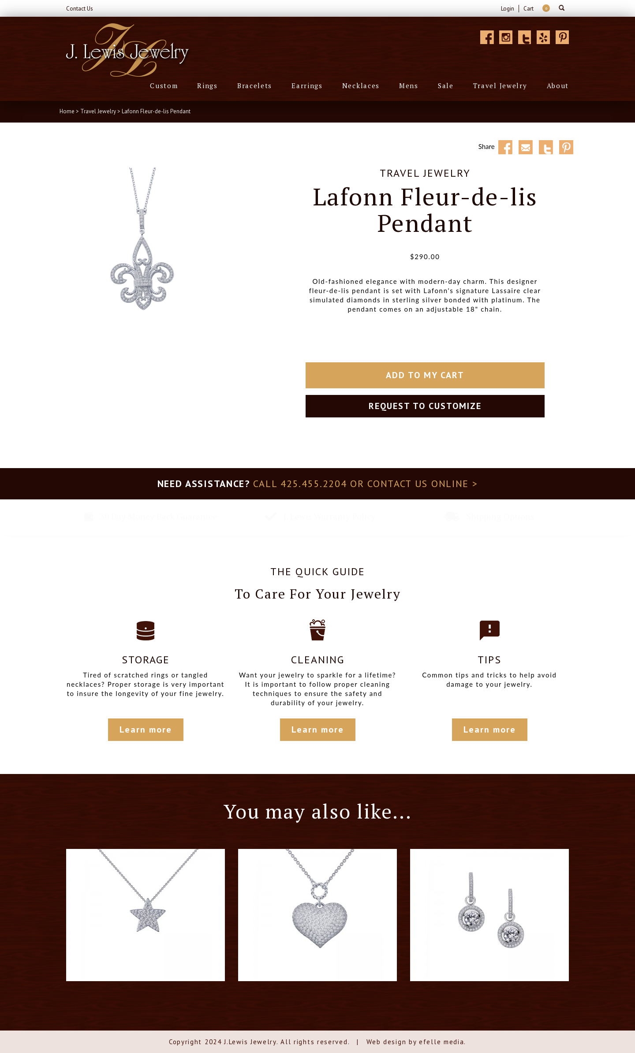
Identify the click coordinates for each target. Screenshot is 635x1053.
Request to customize (425, 406)
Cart (528, 8)
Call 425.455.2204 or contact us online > (365, 483)
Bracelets (254, 85)
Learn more (146, 729)
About (558, 85)
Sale (446, 85)
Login (507, 8)
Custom (164, 85)
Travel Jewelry (500, 85)
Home (67, 111)
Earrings (307, 85)
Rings (207, 85)
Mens (408, 85)
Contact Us (79, 8)
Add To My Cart (425, 375)
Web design (386, 1042)
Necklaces (361, 85)
